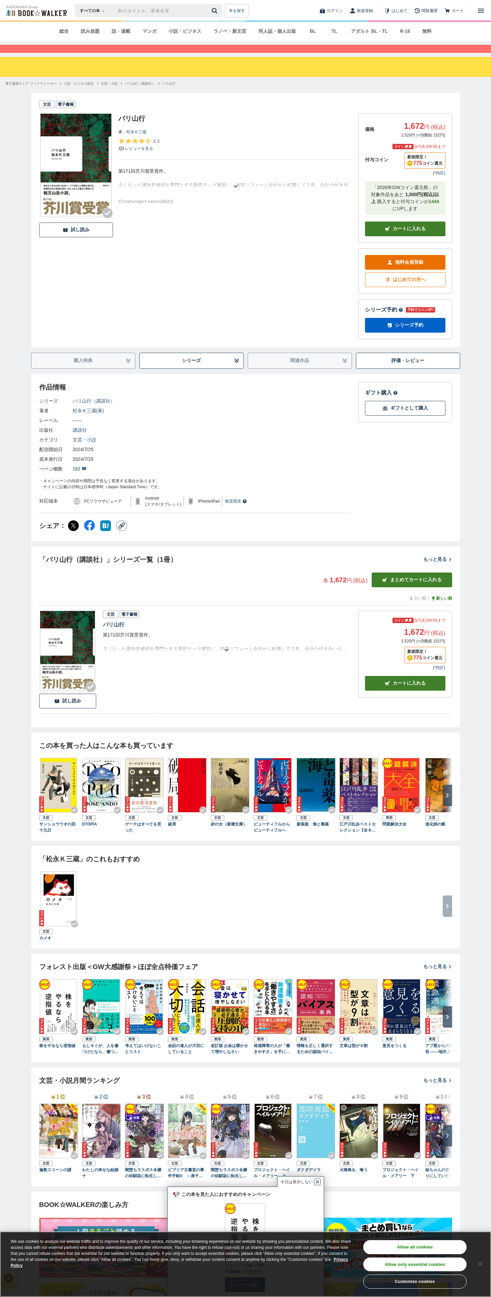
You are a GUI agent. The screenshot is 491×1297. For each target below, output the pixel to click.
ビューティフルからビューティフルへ (272, 839)
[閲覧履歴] (426, 10)
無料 (427, 31)
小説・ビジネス (185, 31)
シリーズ (210, 372)
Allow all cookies (415, 1246)
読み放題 (90, 31)
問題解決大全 (394, 836)
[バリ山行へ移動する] (168, 95)
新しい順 (441, 610)
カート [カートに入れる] (405, 695)
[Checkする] (107, 225)
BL (313, 31)
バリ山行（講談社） (94, 413)
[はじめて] (396, 10)
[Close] (480, 1264)
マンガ (149, 31)
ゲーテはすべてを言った (143, 839)
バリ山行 (113, 636)
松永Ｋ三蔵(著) (88, 422)
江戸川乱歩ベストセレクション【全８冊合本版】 (358, 839)
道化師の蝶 (435, 836)
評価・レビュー (407, 372)
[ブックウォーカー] (36, 10)
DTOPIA (89, 836)
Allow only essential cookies (415, 1264)
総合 (64, 31)
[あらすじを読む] (235, 190)
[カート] (454, 10)
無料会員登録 (405, 274)
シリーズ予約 (384, 322)
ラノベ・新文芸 (229, 31)
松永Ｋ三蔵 (136, 144)
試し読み (76, 242)
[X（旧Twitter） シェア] (73, 537)
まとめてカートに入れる (412, 592)
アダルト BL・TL (369, 31)
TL (334, 31)
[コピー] (121, 537)
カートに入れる (405, 241)
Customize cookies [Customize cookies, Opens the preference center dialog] (415, 1281)
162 (79, 481)
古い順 (417, 610)
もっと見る (437, 571)
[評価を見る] (139, 157)
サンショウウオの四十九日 (57, 839)
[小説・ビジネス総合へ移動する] (79, 95)
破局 (172, 836)
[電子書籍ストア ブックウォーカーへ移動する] (31, 95)
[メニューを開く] (481, 10)
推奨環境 (236, 513)
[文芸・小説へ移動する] (109, 95)
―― (77, 432)
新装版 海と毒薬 (313, 836)
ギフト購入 (381, 405)
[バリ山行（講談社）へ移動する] (140, 95)
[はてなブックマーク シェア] (105, 537)
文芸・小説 (84, 451)
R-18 (405, 31)
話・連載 (121, 31)
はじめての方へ (405, 291)
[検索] (215, 10)
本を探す (237, 10)
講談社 (80, 442)
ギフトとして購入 (405, 420)
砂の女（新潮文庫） (229, 836)
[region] (245, 1264)
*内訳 (439, 185)
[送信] (215, 10)
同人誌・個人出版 (277, 31)
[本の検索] (94, 10)
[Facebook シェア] (89, 537)
